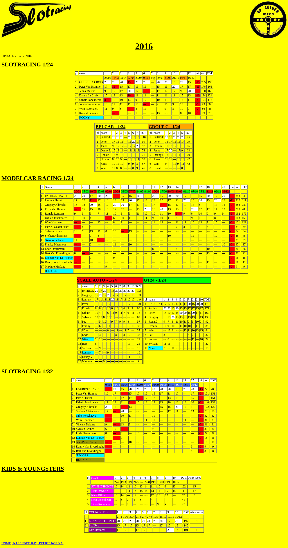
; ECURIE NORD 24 (50, 543)
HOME (6, 543)
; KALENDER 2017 (24, 543)
